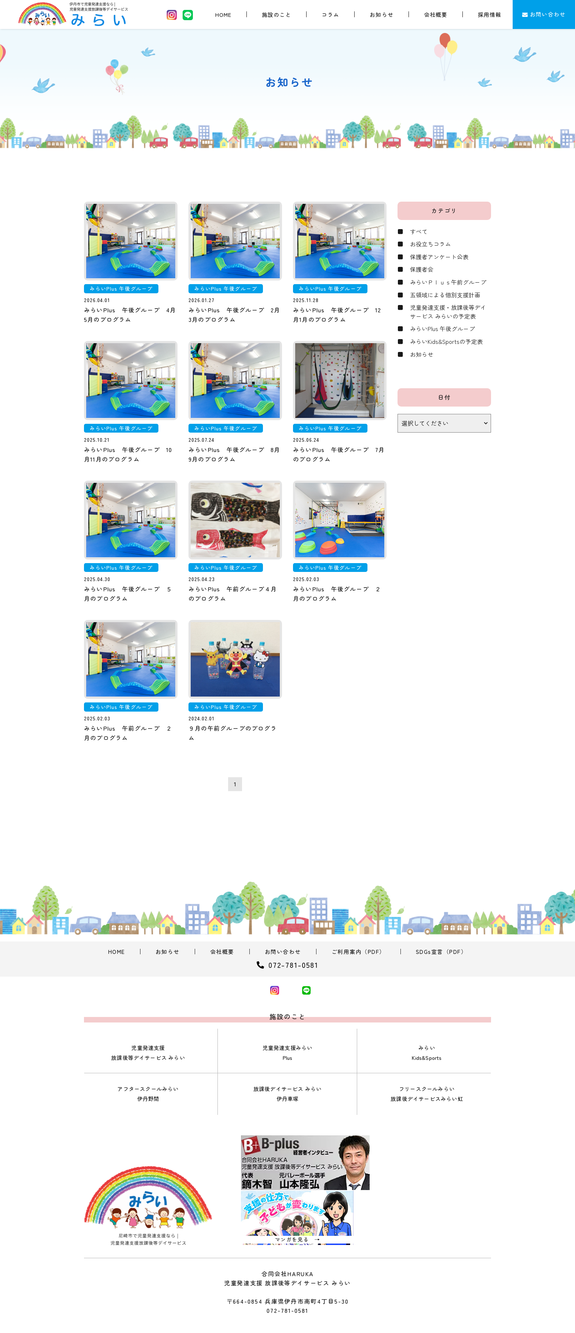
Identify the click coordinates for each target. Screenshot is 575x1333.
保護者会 (421, 270)
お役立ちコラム (430, 244)
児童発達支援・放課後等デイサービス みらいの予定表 (448, 313)
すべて (419, 231)
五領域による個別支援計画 (445, 295)
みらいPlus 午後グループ (442, 330)
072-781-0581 (287, 1284)
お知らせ (421, 356)
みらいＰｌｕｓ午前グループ (448, 283)
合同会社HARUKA (296, 1315)
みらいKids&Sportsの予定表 (446, 343)
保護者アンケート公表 (439, 257)
